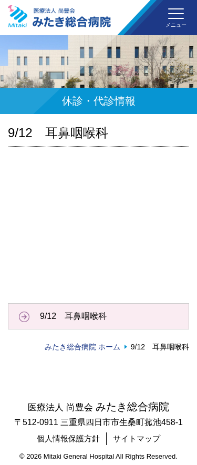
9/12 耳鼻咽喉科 (73, 316)
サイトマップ (136, 438)
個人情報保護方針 (68, 438)
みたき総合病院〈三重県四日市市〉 (59, 16)
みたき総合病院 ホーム (82, 347)
